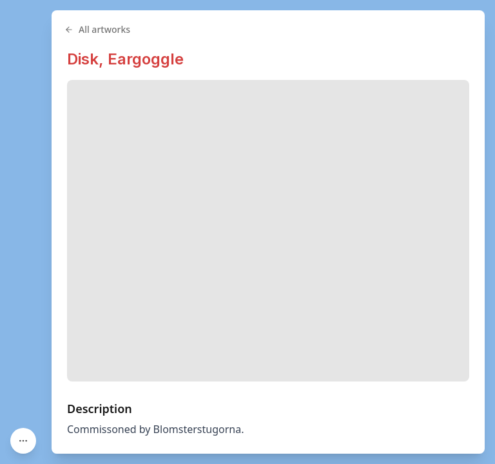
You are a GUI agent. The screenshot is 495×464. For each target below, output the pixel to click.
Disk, (87, 59)
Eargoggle (146, 59)
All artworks (97, 29)
